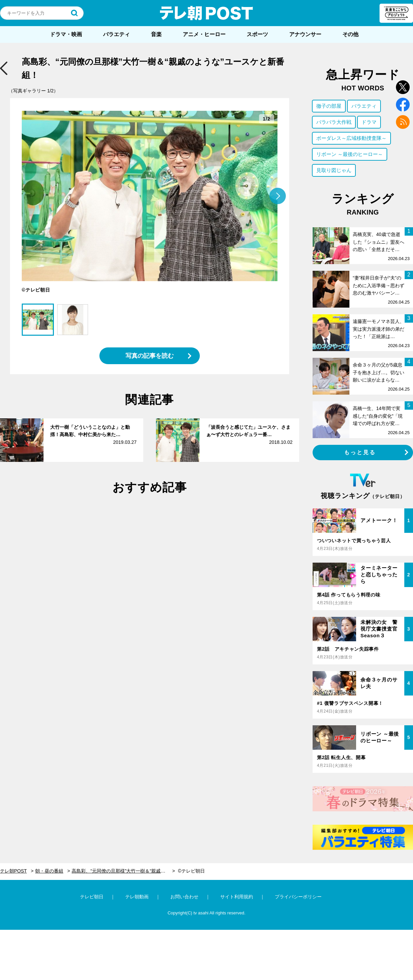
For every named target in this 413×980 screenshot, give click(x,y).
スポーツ (257, 34)
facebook (403, 104)
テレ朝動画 (137, 896)
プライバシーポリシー (298, 896)
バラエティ (116, 34)
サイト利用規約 (236, 896)
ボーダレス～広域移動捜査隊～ (351, 138)
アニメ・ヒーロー (204, 34)
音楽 (156, 34)
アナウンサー (305, 34)
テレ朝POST (206, 13)
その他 (350, 34)
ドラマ (369, 122)
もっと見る (360, 452)
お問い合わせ (184, 896)
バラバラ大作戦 (333, 122)
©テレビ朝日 (191, 871)
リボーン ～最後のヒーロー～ (349, 154)
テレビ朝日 (91, 896)
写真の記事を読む (150, 355)
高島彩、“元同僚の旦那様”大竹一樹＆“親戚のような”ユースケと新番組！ (123, 871)
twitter (403, 87)
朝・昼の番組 (49, 871)
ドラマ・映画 (66, 34)
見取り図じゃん (333, 170)
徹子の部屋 (328, 106)
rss (403, 122)
